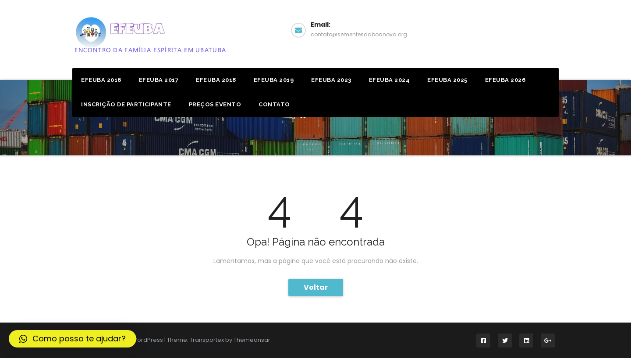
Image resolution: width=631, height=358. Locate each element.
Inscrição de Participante (126, 104)
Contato (274, 104)
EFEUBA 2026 (505, 80)
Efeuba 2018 (216, 80)
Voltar (316, 287)
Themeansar (252, 340)
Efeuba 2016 (101, 80)
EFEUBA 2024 (389, 80)
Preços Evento (215, 104)
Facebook (525, 29)
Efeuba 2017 (159, 80)
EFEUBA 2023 (331, 80)
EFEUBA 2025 (447, 80)
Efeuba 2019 (274, 80)
